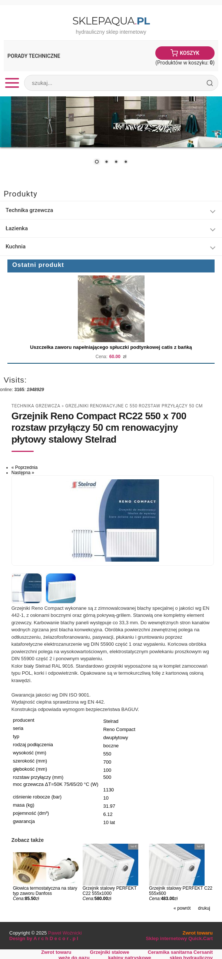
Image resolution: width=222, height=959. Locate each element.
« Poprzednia (24, 467)
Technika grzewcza (29, 210)
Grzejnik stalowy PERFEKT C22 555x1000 (110, 891)
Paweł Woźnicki (65, 933)
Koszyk (189, 53)
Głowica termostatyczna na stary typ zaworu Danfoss (45, 891)
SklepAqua (110, 20)
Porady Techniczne (33, 56)
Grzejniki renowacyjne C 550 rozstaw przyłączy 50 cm (134, 406)
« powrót (181, 908)
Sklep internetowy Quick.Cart (179, 938)
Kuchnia (16, 246)
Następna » (22, 472)
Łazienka (17, 228)
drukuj (204, 908)
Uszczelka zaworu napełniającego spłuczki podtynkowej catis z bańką (111, 347)
